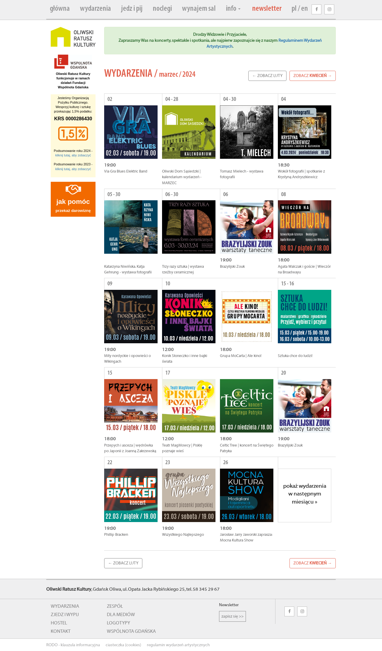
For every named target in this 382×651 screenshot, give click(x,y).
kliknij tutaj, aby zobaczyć (73, 155)
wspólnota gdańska (131, 631)
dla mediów (121, 614)
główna (60, 9)
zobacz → (312, 75)
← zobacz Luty (267, 75)
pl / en (300, 9)
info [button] (233, 9)
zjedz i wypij (65, 614)
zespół (115, 606)
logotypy (118, 623)
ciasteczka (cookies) (123, 645)
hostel (59, 623)
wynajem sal (199, 9)
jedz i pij (132, 9)
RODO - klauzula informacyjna (73, 645)
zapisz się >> (232, 616)
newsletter (266, 9)
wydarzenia (95, 9)
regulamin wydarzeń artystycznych (178, 645)
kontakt (60, 631)
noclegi (162, 9)
